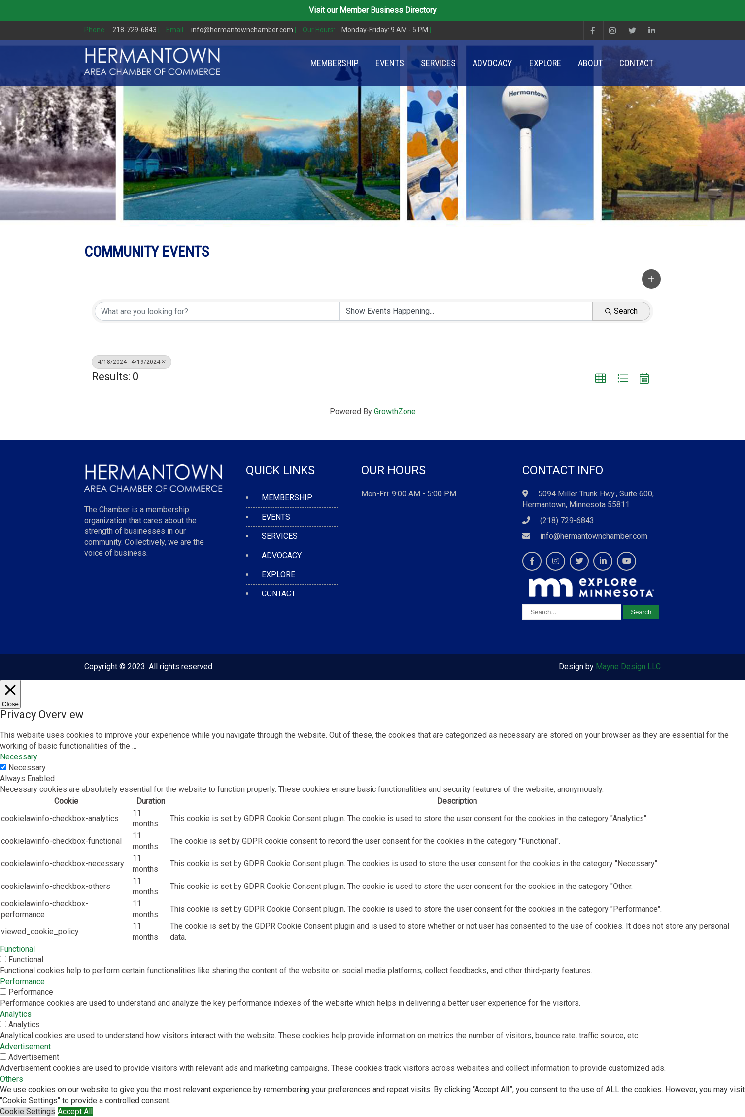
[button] (651, 278)
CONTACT (636, 63)
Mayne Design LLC (628, 666)
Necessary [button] (18, 756)
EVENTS (389, 63)
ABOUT (590, 63)
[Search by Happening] (466, 311)
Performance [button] (22, 981)
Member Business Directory (388, 10)
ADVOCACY (492, 63)
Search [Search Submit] (621, 311)
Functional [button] (17, 948)
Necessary (27, 767)
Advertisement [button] (25, 1046)
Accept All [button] (75, 1111)
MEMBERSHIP (334, 63)
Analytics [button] (16, 1013)
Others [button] (11, 1079)
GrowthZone (395, 411)
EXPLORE (545, 63)
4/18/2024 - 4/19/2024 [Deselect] (132, 362)
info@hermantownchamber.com (593, 536)
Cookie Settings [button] (27, 1111)
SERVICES (438, 63)
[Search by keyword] (217, 311)
